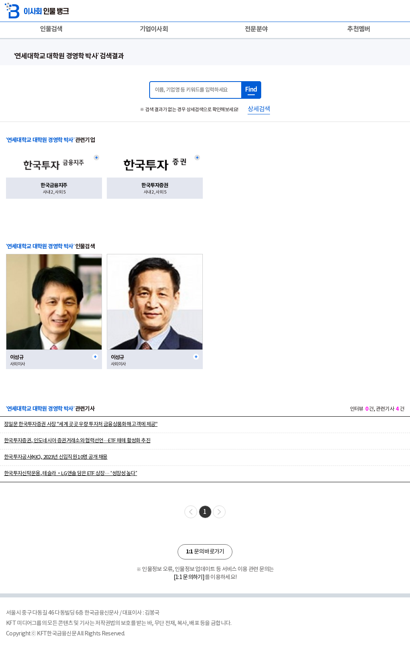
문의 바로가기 (205, 551)
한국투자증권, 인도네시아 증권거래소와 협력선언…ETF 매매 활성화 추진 (77, 441)
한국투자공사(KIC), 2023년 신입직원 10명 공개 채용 (56, 457)
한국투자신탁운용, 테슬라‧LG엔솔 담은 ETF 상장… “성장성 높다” (70, 474)
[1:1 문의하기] (189, 577)
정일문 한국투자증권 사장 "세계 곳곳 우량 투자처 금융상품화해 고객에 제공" (81, 424)
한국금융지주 (53, 185)
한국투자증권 (154, 185)
